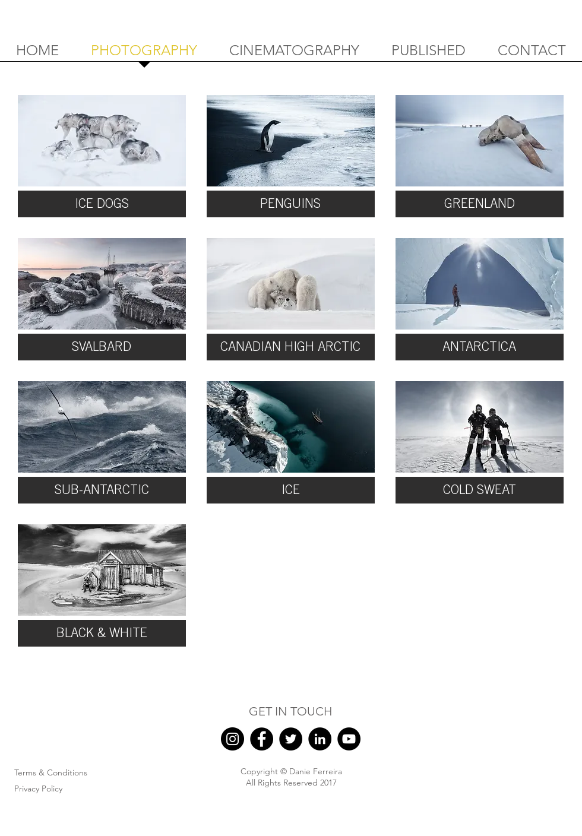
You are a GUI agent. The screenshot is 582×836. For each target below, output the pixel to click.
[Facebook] (261, 738)
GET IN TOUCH (290, 711)
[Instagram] (232, 738)
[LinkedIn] (319, 738)
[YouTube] (348, 738)
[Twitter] (290, 738)
